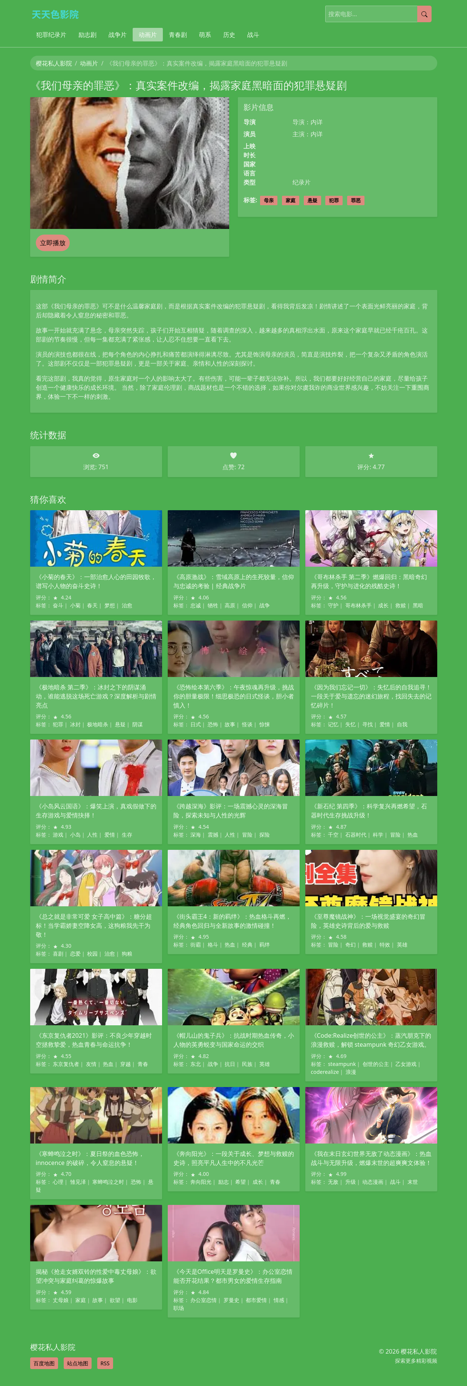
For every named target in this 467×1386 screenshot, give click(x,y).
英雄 (402, 944)
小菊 (75, 605)
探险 (264, 834)
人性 (92, 834)
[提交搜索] (424, 14)
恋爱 (75, 953)
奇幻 (350, 944)
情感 (279, 1300)
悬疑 (312, 200)
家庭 (291, 200)
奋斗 (58, 605)
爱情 (385, 724)
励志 (223, 1181)
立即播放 (53, 242)
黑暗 (418, 605)
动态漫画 (372, 1181)
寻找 (367, 724)
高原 (230, 605)
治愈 (127, 605)
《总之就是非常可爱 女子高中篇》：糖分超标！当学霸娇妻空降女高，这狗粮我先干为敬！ (94, 925)
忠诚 (195, 605)
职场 (178, 1307)
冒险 (247, 834)
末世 (412, 1181)
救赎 (400, 605)
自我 (402, 724)
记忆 (333, 724)
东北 (195, 1063)
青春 (143, 1063)
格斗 (213, 944)
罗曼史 (231, 1300)
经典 (247, 944)
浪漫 (351, 1071)
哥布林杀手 (358, 605)
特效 (385, 944)
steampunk (342, 1063)
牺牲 (213, 605)
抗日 (230, 1063)
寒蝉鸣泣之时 (108, 1181)
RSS (105, 1363)
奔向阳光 (200, 1181)
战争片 (118, 34)
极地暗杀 (97, 724)
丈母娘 (61, 1300)
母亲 (269, 200)
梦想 (109, 605)
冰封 (75, 724)
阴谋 (137, 724)
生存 (127, 834)
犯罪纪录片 (51, 34)
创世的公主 (376, 1063)
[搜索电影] (371, 14)
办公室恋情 (203, 1300)
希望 (240, 1181)
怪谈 (247, 724)
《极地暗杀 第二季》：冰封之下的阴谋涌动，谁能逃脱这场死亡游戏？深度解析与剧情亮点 (96, 696)
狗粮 (127, 953)
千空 (333, 834)
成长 (383, 605)
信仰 (247, 605)
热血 (412, 834)
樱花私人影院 (54, 63)
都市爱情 (256, 1300)
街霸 (195, 944)
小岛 (75, 834)
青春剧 (178, 34)
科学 (378, 834)
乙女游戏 (405, 1063)
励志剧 (87, 34)
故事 (230, 724)
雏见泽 (78, 1181)
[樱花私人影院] (58, 13)
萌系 (205, 34)
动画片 (148, 34)
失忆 (350, 724)
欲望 (115, 1300)
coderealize (325, 1071)
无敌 (333, 1181)
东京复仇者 (66, 1063)
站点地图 (77, 1363)
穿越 (125, 1063)
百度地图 (44, 1363)
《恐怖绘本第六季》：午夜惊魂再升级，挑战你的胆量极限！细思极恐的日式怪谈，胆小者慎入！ (233, 696)
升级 (350, 1181)
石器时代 (355, 834)
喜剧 (58, 953)
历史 (229, 34)
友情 (91, 1063)
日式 (195, 724)
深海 (195, 834)
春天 (92, 605)
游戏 (58, 834)
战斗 (253, 34)
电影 (132, 1300)
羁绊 (264, 944)
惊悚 (264, 724)
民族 (247, 1063)
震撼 (213, 834)
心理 (58, 1181)
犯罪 (334, 200)
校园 (92, 953)
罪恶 (356, 200)
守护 (333, 605)
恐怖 (213, 724)
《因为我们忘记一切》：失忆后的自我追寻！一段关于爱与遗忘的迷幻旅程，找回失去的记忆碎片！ (371, 696)
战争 (264, 605)
